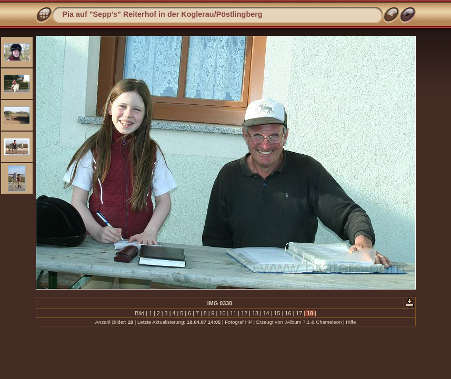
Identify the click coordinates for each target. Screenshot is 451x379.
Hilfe (351, 322)
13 (255, 313)
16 (288, 313)
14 (266, 313)
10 (222, 313)
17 (299, 313)
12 (244, 313)
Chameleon (329, 322)
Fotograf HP (238, 322)
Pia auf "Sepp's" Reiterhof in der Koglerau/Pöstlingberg (163, 14)
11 (233, 313)
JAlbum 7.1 (297, 322)
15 (277, 313)
